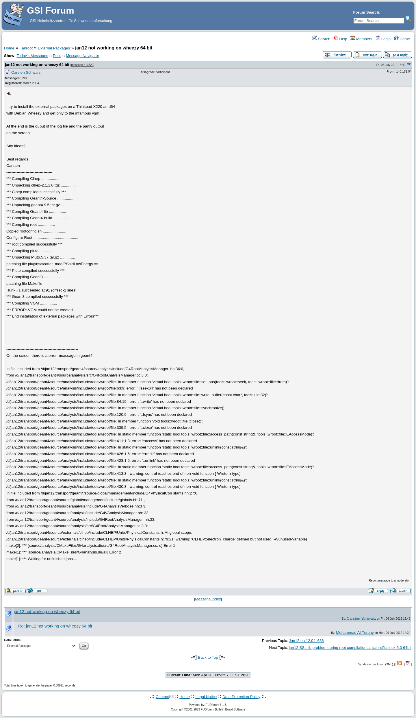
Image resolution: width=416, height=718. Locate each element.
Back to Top (208, 657)
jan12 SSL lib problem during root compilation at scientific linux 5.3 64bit (350, 647)
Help (340, 39)
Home (402, 39)
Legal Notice (206, 697)
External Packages (54, 48)
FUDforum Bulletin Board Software (223, 709)
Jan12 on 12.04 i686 (306, 640)
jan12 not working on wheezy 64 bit (37, 64)
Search (321, 39)
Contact (162, 697)
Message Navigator (82, 55)
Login (383, 39)
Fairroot (26, 48)
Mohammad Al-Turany (355, 632)
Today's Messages (32, 55)
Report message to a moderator (389, 580)
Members (361, 39)
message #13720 (82, 65)
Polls (57, 55)
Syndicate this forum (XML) (375, 664)
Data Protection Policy (241, 697)
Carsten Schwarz (25, 72)
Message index (208, 599)
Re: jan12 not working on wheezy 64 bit (55, 626)
